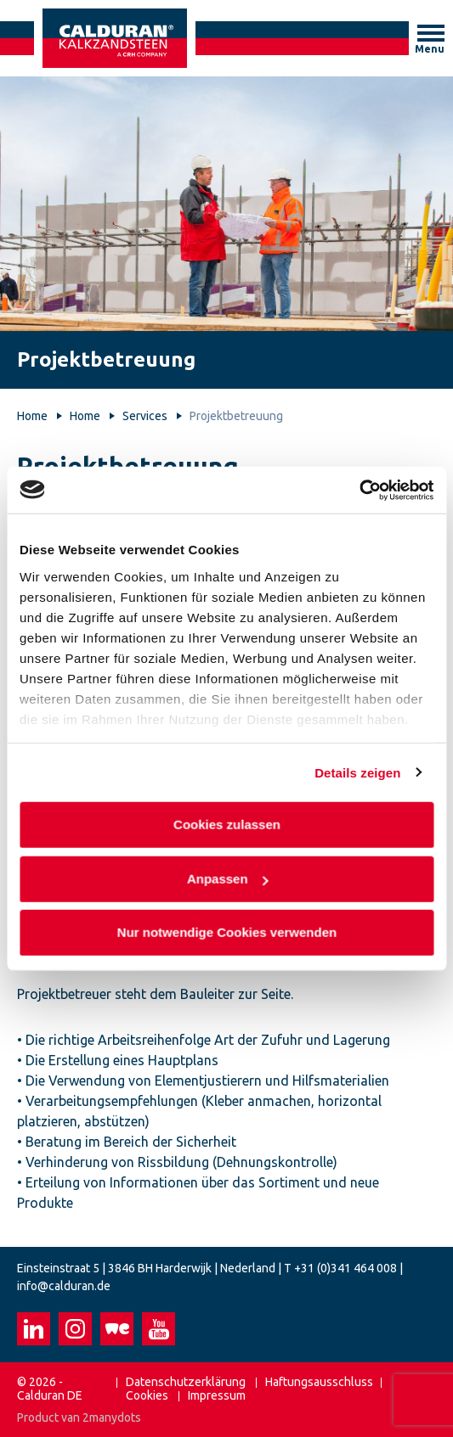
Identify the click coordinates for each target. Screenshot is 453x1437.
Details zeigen (357, 772)
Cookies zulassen (226, 824)
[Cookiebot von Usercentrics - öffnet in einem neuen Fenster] (359, 490)
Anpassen (227, 878)
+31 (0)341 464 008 (345, 1268)
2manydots (111, 1417)
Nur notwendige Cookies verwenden (226, 932)
